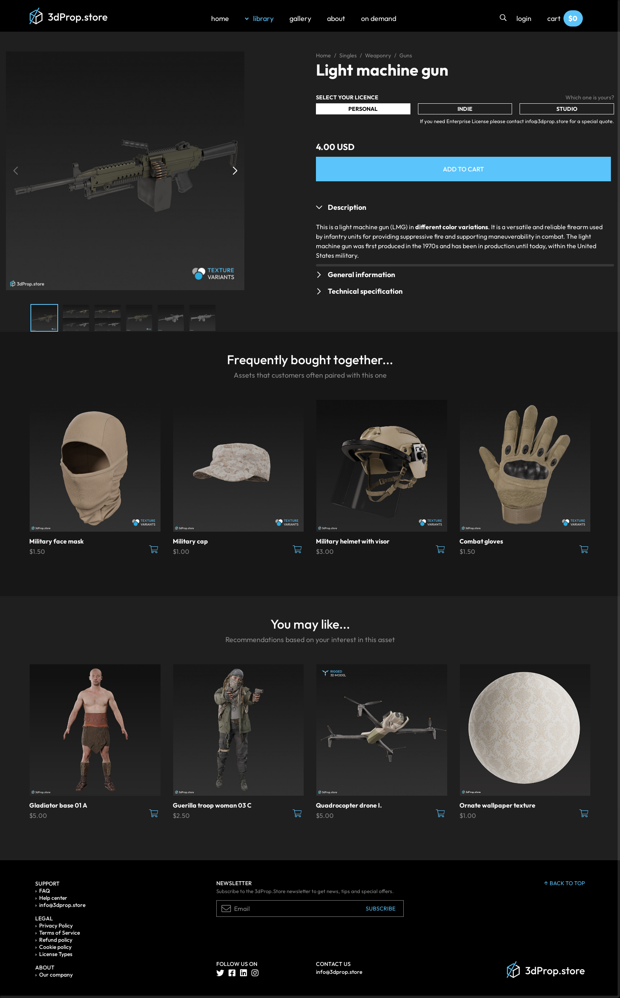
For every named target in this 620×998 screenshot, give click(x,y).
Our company (56, 974)
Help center (53, 897)
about (336, 18)
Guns (405, 55)
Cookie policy (55, 946)
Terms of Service (59, 932)
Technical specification (365, 291)
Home (323, 55)
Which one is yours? (589, 97)
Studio (566, 108)
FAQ (44, 890)
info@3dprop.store (62, 905)
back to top (564, 883)
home (220, 18)
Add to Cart (463, 169)
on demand (378, 18)
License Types (55, 954)
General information (361, 274)
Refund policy (55, 939)
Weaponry (378, 55)
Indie (465, 108)
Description (347, 207)
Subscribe (380, 908)
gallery (300, 18)
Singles (348, 55)
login (523, 18)
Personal (363, 108)
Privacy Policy (56, 925)
